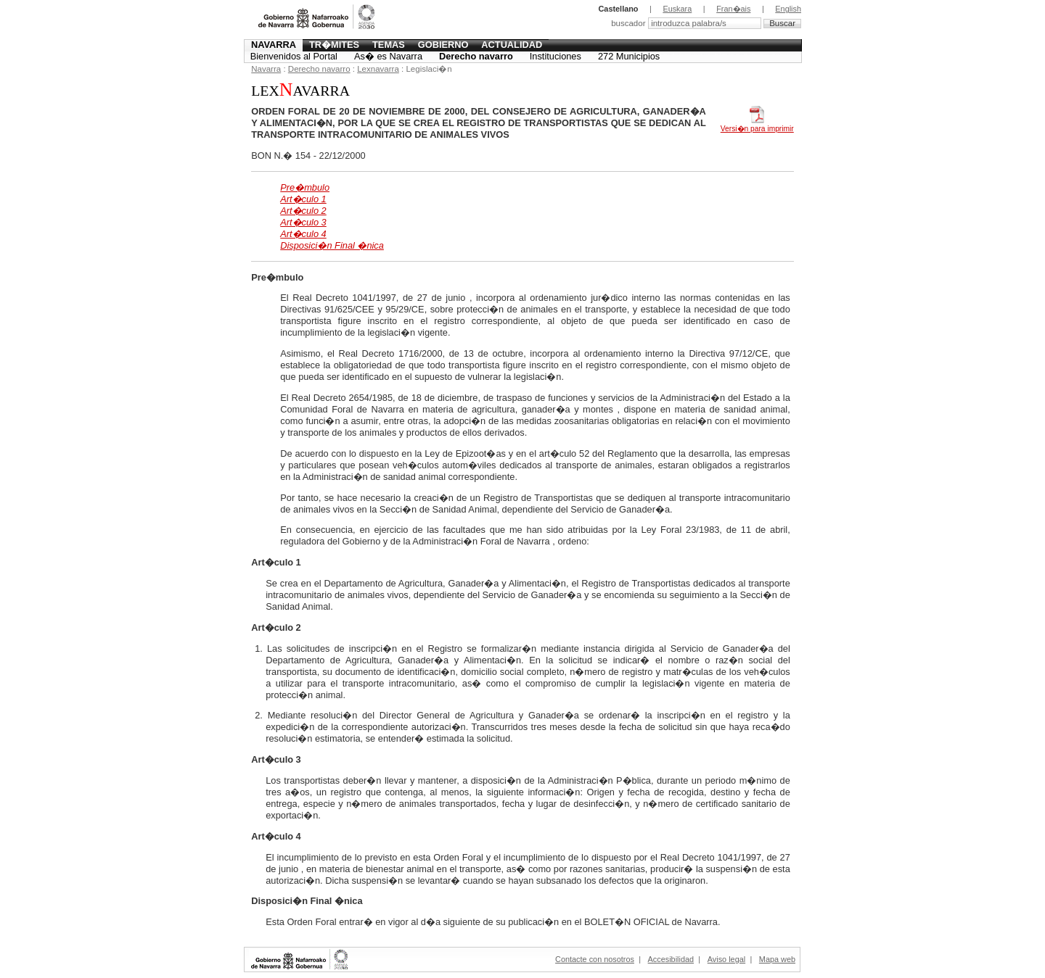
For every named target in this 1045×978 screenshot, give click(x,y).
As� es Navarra (388, 56)
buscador (629, 23)
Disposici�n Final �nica (332, 245)
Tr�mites (334, 44)
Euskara (677, 8)
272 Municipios (629, 56)
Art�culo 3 (303, 222)
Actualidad (511, 44)
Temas (388, 44)
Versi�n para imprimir (757, 125)
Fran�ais (733, 8)
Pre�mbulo (304, 187)
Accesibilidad (671, 959)
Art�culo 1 (303, 199)
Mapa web (777, 959)
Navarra (273, 44)
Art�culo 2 (303, 210)
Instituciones (555, 56)
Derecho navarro (476, 56)
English (788, 8)
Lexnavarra (378, 69)
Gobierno (443, 44)
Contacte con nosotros (594, 959)
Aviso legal (726, 959)
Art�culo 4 (303, 233)
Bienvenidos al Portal (293, 56)
